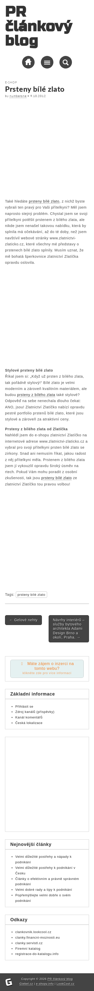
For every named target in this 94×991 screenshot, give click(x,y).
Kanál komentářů (29, 717)
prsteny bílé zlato (44, 201)
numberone (18, 96)
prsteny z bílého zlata (36, 395)
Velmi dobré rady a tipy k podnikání (43, 889)
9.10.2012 (38, 96)
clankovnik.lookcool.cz (33, 932)
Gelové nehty (23, 620)
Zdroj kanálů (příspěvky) (34, 712)
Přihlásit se (24, 706)
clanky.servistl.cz (29, 943)
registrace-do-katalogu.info (37, 954)
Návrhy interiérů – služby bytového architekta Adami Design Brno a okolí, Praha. (69, 628)
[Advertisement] (47, 147)
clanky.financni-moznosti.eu (37, 937)
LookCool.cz (65, 983)
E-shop (11, 82)
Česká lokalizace (29, 723)
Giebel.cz (26, 983)
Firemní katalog (27, 948)
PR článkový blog (38, 26)
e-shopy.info (45, 983)
